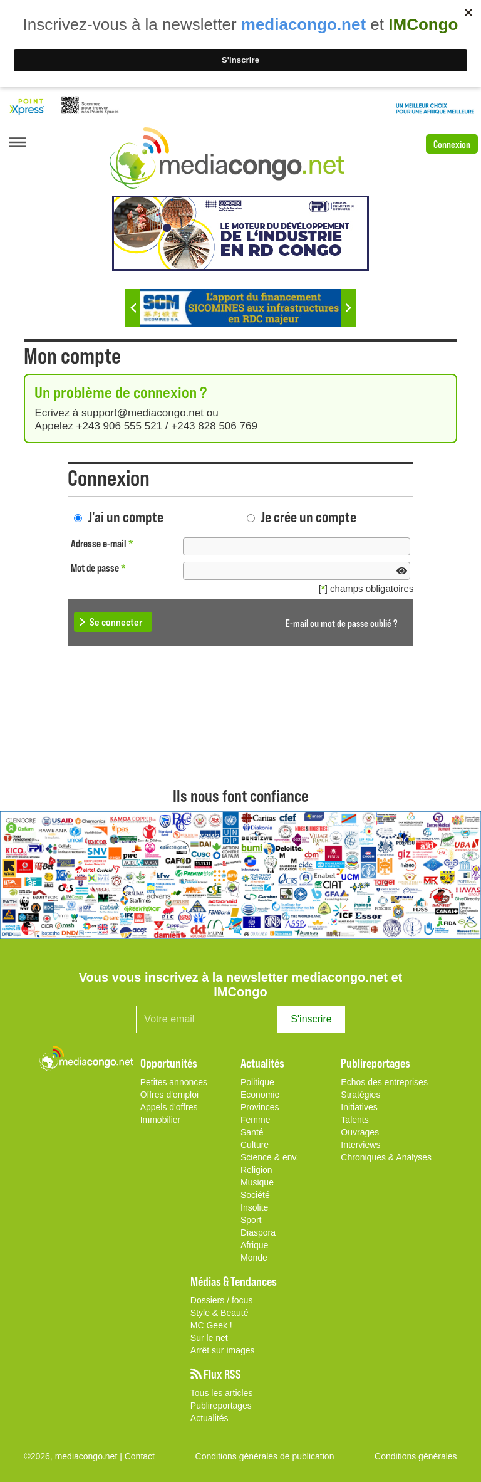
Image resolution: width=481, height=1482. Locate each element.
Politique (257, 1082)
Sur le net (209, 1338)
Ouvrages (360, 1132)
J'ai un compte (125, 516)
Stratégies (360, 1095)
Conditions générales (416, 1456)
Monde (253, 1258)
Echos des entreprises (384, 1082)
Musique (257, 1182)
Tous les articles (221, 1393)
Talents (354, 1120)
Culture (254, 1145)
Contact (140, 1456)
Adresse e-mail (102, 543)
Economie (259, 1095)
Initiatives (359, 1107)
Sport (250, 1220)
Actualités (209, 1418)
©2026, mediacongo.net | (74, 1456)
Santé (252, 1132)
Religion (256, 1170)
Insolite (254, 1207)
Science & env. (269, 1157)
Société (255, 1195)
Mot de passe (98, 568)
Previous (132, 308)
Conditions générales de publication (264, 1456)
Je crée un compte (308, 516)
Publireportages (221, 1406)
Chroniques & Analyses (386, 1157)
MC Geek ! (211, 1325)
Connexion (451, 144)
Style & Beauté (219, 1313)
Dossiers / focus (221, 1300)
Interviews (360, 1145)
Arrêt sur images (222, 1350)
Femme (255, 1120)
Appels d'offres (169, 1107)
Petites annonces (173, 1082)
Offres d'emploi (169, 1095)
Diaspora (258, 1232)
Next (348, 308)
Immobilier (160, 1120)
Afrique (254, 1245)
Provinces (259, 1107)
